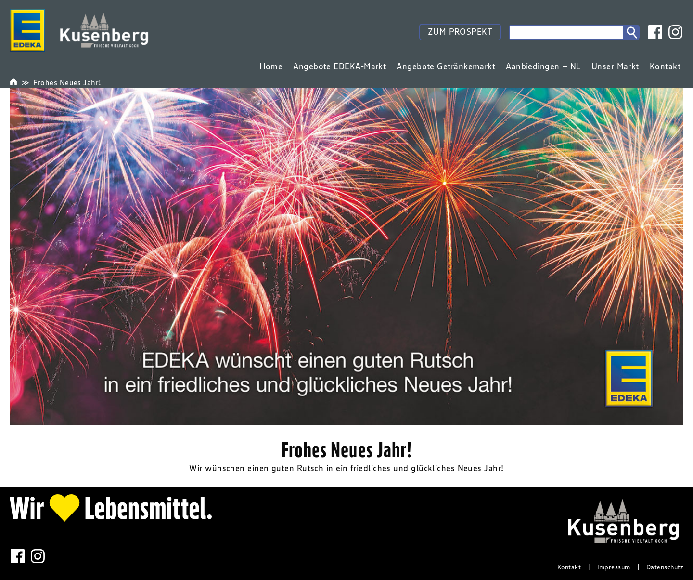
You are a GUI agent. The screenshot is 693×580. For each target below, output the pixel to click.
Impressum (613, 567)
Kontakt (569, 567)
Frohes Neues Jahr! (67, 82)
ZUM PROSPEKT (460, 31)
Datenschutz (664, 567)
